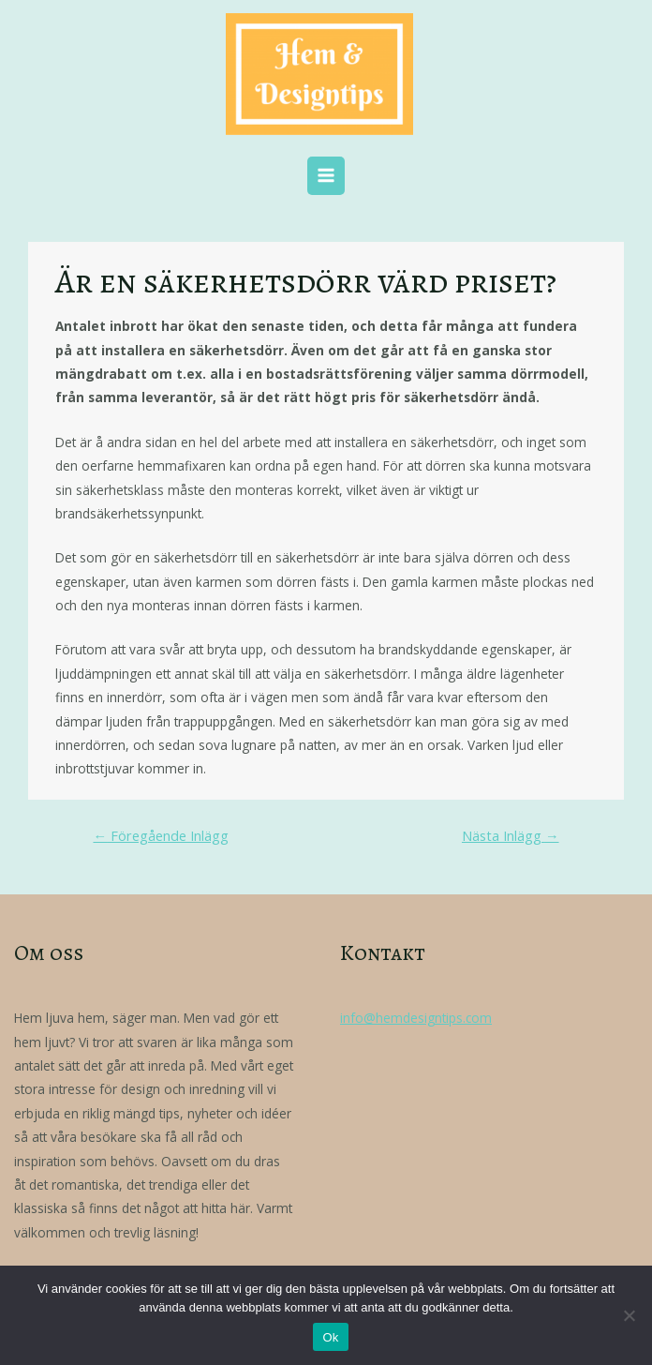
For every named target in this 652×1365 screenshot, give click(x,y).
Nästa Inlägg (510, 835)
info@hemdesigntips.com (416, 1018)
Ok (330, 1337)
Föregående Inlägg (161, 835)
